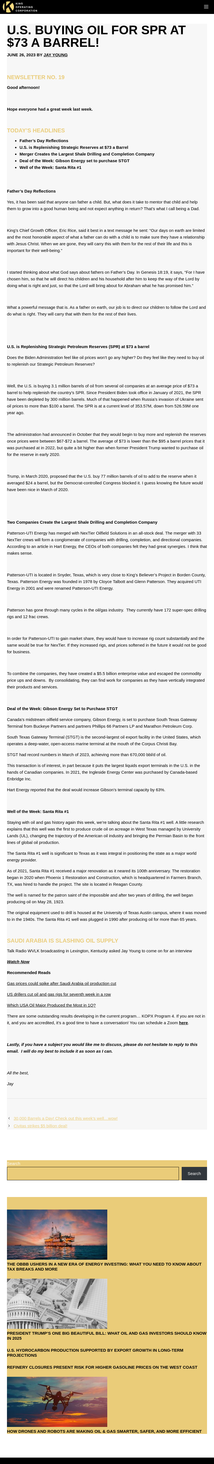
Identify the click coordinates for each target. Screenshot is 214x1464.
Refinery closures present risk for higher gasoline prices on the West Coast (102, 1367)
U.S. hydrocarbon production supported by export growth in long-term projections (95, 1353)
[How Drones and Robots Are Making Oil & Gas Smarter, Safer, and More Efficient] (57, 1403)
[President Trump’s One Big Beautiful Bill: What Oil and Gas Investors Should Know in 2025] (57, 1305)
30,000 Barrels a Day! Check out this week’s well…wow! (66, 1118)
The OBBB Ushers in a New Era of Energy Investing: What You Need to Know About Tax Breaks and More (104, 1266)
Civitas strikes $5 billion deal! (40, 1125)
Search (13, 1163)
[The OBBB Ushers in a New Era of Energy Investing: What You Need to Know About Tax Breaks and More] (57, 1236)
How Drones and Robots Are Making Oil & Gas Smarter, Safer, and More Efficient (104, 1431)
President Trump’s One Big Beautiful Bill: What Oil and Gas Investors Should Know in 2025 (106, 1336)
